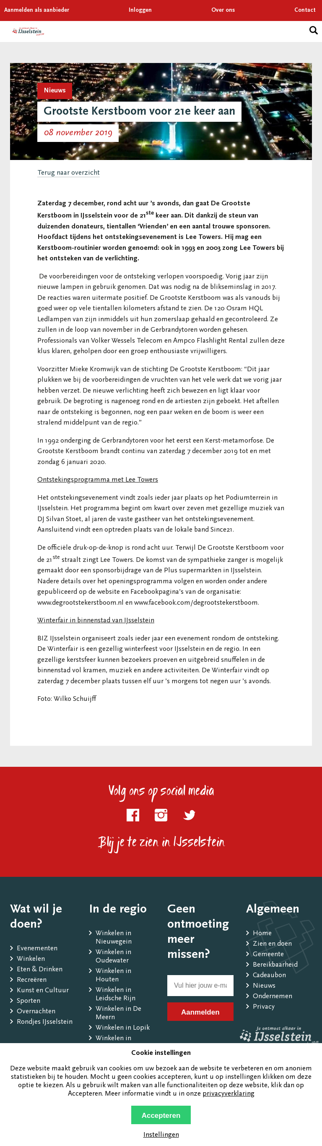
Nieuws (264, 986)
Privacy (264, 1007)
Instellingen (161, 1135)
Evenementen (37, 948)
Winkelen (31, 959)
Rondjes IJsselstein (45, 1022)
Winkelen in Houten (113, 975)
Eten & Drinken (39, 969)
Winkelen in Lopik (123, 1028)
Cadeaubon (269, 975)
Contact (305, 10)
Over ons (223, 10)
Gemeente (268, 954)
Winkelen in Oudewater (113, 957)
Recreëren (32, 980)
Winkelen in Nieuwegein (114, 938)
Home (262, 933)
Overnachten (36, 1011)
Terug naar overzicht (68, 173)
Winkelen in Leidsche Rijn (115, 994)
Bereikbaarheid (275, 965)
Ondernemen (272, 996)
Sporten (28, 1001)
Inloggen (140, 10)
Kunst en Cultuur (43, 990)
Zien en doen (272, 944)
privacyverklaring (228, 1094)
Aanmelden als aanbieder (36, 10)
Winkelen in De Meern (118, 1013)
